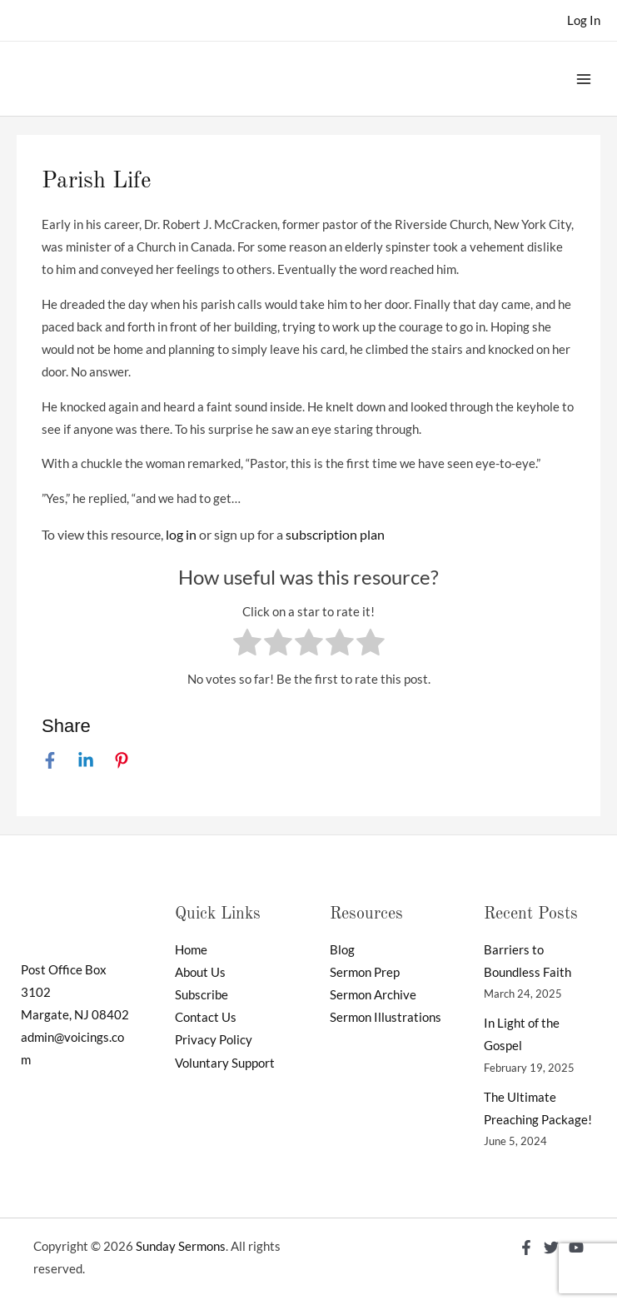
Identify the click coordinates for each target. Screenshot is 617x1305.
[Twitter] (551, 1247)
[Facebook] (50, 760)
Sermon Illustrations (385, 1017)
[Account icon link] (583, 20)
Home (191, 950)
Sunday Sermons (181, 1246)
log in (181, 534)
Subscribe (201, 995)
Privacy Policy (213, 1040)
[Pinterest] (121, 760)
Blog (342, 950)
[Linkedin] (85, 760)
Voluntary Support (225, 1063)
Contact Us (205, 1017)
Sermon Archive (373, 995)
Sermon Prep (365, 972)
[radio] (247, 645)
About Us (200, 972)
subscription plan (335, 534)
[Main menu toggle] (583, 78)
